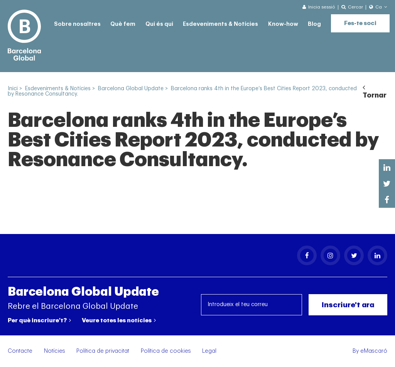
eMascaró (373, 351)
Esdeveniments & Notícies (220, 24)
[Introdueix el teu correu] (251, 304)
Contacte (20, 351)
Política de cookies (166, 351)
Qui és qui (159, 24)
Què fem (122, 24)
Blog (314, 24)
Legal (209, 351)
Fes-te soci (360, 23)
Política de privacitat (102, 351)
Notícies (54, 351)
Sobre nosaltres (77, 24)
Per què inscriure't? (39, 320)
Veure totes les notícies (119, 320)
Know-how (283, 24)
